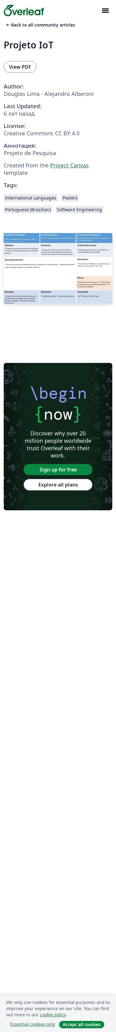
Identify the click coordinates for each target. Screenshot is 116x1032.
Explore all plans (58, 484)
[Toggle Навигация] (105, 10)
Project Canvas (69, 165)
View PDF (20, 67)
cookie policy (53, 1015)
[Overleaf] (24, 10)
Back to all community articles (40, 25)
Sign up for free (58, 469)
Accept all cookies (82, 1024)
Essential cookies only (32, 1024)
